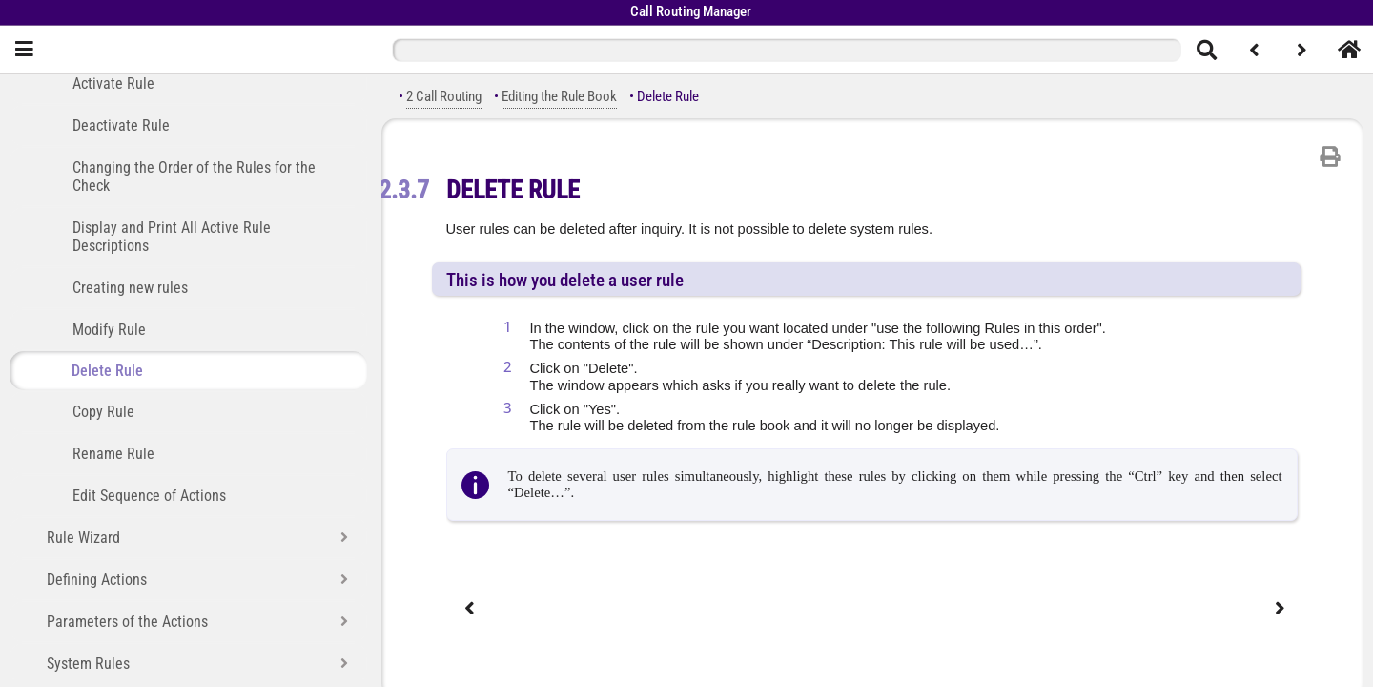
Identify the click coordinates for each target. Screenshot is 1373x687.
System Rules (88, 664)
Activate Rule (113, 83)
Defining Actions (97, 580)
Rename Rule (113, 454)
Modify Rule (109, 330)
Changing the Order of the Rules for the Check (194, 176)
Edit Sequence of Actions (149, 496)
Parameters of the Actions (127, 622)
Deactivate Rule (121, 125)
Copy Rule (103, 412)
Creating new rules (130, 288)
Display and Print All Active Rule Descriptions (171, 237)
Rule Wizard (83, 538)
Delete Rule (107, 371)
